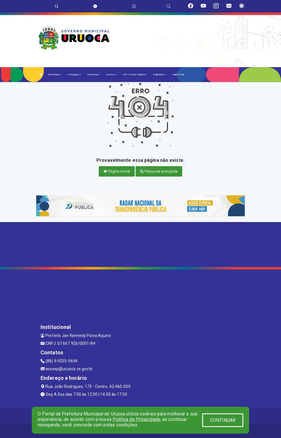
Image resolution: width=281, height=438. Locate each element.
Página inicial (116, 171)
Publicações (160, 74)
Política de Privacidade (136, 419)
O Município (74, 74)
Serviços (111, 74)
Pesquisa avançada (159, 171)
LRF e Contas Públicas (135, 74)
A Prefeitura (54, 74)
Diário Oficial (178, 74)
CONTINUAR (223, 420)
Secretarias (93, 74)
